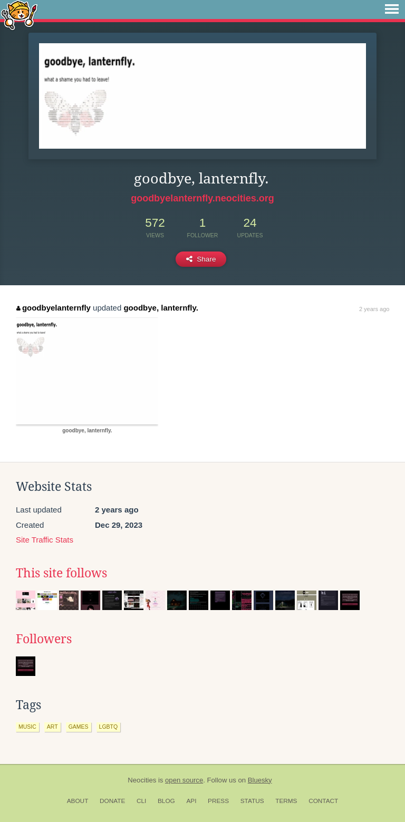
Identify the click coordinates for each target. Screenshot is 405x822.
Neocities (142, 780)
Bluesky (260, 780)
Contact (323, 801)
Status (252, 801)
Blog (166, 801)
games (79, 726)
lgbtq (108, 726)
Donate (112, 801)
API (191, 801)
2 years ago (374, 309)
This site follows (61, 573)
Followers (44, 639)
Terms (286, 801)
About (78, 801)
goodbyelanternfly (53, 307)
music (27, 726)
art (52, 726)
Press (218, 801)
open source (184, 780)
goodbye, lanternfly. (160, 307)
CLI (141, 801)
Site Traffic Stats (44, 539)
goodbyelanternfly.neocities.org (202, 198)
